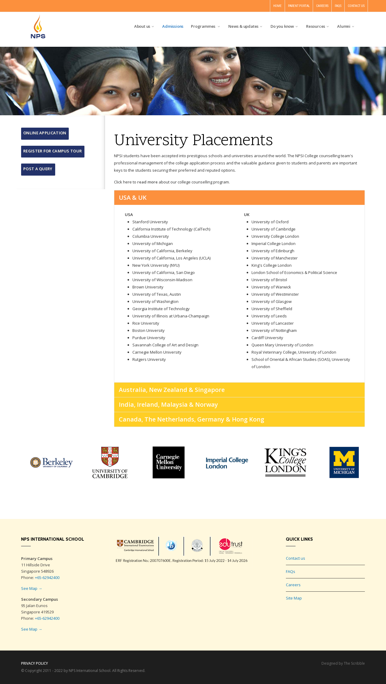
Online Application (44, 132)
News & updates (245, 26)
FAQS (338, 6)
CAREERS (322, 6)
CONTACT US (356, 6)
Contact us (295, 558)
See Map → (31, 588)
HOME (277, 6)
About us (144, 26)
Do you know (285, 26)
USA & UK (133, 197)
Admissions (172, 26)
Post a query (37, 168)
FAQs (290, 571)
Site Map (294, 598)
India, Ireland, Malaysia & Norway (168, 404)
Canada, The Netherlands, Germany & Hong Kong (191, 419)
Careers (293, 584)
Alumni (346, 26)
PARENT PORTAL (299, 6)
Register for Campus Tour (52, 151)
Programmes (206, 26)
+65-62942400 (47, 577)
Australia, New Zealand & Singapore (172, 390)
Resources (318, 26)
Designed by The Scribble (343, 663)
